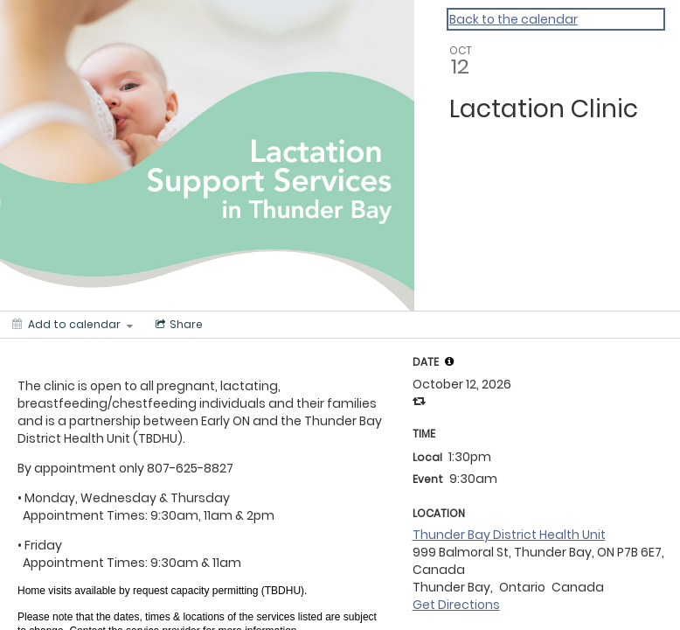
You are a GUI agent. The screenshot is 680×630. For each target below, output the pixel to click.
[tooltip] (449, 361)
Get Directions (456, 604)
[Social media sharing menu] (177, 325)
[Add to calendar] (72, 325)
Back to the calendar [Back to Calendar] (513, 19)
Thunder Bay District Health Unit (509, 534)
